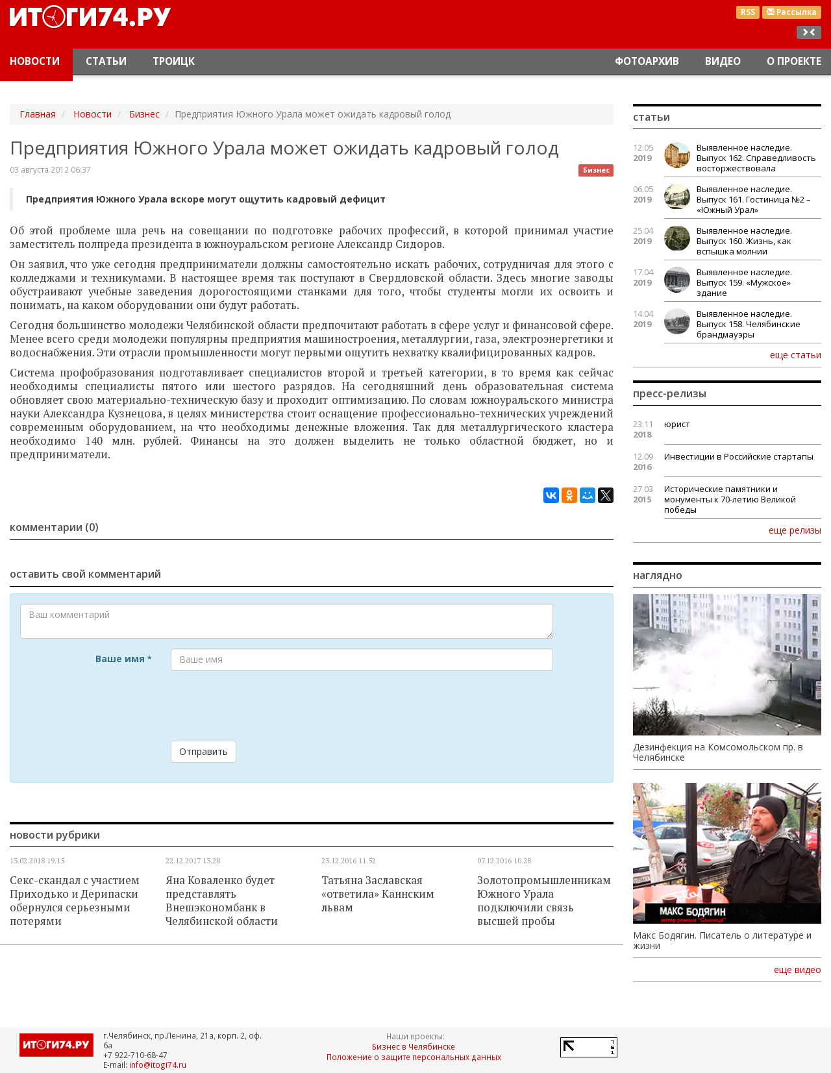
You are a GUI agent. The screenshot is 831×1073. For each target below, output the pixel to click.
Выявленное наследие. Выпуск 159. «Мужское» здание (744, 282)
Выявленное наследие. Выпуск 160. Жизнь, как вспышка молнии (744, 241)
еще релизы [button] (795, 530)
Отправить (203, 751)
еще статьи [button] (795, 354)
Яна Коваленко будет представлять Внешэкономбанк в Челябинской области (222, 900)
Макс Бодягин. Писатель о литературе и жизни (722, 940)
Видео (723, 61)
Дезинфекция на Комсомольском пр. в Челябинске (718, 752)
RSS (748, 12)
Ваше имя (123, 658)
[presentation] (269, 705)
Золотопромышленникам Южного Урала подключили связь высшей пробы (544, 900)
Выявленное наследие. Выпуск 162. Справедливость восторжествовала (756, 158)
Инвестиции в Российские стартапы (738, 456)
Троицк (174, 61)
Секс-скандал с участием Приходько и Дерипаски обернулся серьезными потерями (75, 900)
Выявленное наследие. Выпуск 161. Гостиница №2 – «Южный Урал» (754, 199)
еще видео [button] (797, 970)
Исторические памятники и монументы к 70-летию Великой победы (730, 499)
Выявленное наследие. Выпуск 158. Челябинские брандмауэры (748, 324)
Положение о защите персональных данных (414, 1057)
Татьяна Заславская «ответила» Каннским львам (377, 894)
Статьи (106, 61)
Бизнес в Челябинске (413, 1046)
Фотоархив (647, 61)
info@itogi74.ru (157, 1064)
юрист (677, 424)
